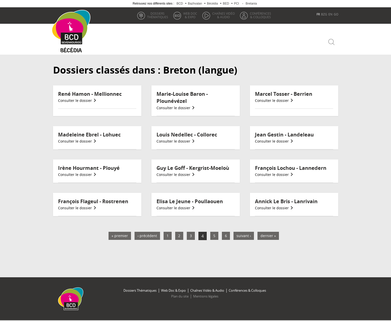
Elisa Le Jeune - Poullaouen (190, 201)
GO (336, 14)
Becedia (71, 51)
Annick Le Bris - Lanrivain (286, 201)
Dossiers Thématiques (140, 290)
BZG (324, 14)
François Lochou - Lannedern (290, 168)
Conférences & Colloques (247, 290)
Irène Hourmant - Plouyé (89, 168)
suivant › (244, 235)
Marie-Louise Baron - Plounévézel (182, 97)
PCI (236, 3)
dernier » (268, 235)
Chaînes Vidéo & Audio (207, 290)
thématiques (157, 15)
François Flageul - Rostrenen (93, 201)
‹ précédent (147, 235)
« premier (120, 235)
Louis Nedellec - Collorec (187, 134)
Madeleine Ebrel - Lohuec (89, 134)
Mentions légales (205, 296)
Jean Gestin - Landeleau (284, 134)
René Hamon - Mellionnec (90, 93)
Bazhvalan (195, 3)
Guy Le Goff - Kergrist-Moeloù (193, 168)
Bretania (251, 3)
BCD (179, 3)
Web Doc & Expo (173, 290)
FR (318, 14)
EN (330, 14)
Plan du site (180, 296)
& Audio (223, 15)
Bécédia (212, 3)
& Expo (190, 15)
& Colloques (260, 15)
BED (226, 3)
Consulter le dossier (77, 100)
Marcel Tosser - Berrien (283, 93)
